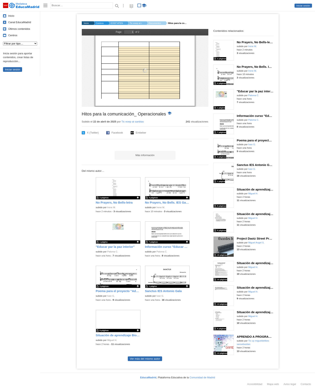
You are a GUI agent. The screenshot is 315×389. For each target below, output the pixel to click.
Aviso (289, 384)
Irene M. (111, 207)
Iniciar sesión (303, 5)
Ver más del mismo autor (145, 358)
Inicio (11, 15)
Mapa (273, 384)
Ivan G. (111, 296)
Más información (144, 155)
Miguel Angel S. (256, 242)
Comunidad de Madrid (202, 377)
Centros (12, 35)
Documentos (155, 23)
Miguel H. (112, 340)
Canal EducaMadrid (19, 22)
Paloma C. (112, 251)
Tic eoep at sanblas (136, 23)
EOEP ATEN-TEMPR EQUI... (117, 23)
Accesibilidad (254, 384)
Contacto (306, 384)
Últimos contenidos (19, 28)
